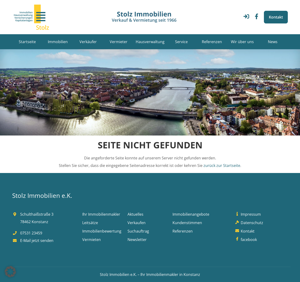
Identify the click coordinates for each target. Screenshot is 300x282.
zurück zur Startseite (221, 165)
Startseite (27, 41)
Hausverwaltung (150, 41)
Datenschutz (248, 222)
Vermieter (119, 41)
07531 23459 (27, 233)
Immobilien (58, 41)
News (273, 41)
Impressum (247, 214)
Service (181, 41)
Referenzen (212, 41)
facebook (245, 239)
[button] (10, 271)
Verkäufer (88, 41)
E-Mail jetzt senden (32, 240)
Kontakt (276, 17)
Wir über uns (242, 41)
